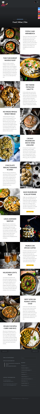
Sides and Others (24, 385)
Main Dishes (23, 380)
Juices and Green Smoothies (26, 378)
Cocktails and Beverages (25, 370)
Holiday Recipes (24, 376)
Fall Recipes (23, 374)
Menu (38, 2)
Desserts (23, 372)
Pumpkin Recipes (24, 383)
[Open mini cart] (34, 2)
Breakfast (23, 365)
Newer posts (35, 351)
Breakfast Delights (24, 367)
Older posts (4, 351)
